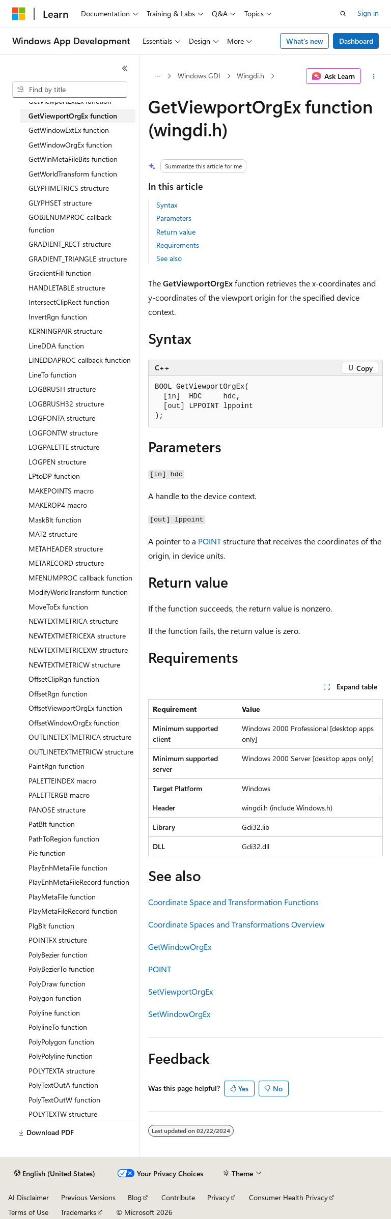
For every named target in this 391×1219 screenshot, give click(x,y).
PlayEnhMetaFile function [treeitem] (68, 868)
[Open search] (343, 14)
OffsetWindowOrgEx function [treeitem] (74, 723)
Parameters (173, 218)
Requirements (177, 245)
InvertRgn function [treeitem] (58, 317)
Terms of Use (28, 1212)
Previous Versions (88, 1197)
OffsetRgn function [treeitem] (58, 694)
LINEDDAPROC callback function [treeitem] (80, 360)
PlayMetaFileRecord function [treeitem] (73, 911)
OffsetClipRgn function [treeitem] (64, 679)
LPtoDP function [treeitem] (54, 476)
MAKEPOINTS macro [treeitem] (61, 491)
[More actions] (374, 76)
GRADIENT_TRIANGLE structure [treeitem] (78, 259)
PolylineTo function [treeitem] (58, 1027)
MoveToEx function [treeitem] (58, 607)
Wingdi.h (250, 75)
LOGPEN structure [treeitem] (57, 462)
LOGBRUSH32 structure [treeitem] (66, 404)
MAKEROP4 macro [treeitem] (58, 505)
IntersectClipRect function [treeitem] (69, 302)
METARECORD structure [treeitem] (66, 563)
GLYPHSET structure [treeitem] (60, 203)
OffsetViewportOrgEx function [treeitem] (75, 708)
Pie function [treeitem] (47, 853)
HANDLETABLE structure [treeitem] (67, 288)
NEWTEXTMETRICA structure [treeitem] (73, 621)
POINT (209, 541)
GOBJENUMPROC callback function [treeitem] (70, 223)
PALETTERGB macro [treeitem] (59, 795)
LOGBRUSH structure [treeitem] (62, 389)
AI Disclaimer (28, 1197)
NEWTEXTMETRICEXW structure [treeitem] (78, 650)
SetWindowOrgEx (179, 1013)
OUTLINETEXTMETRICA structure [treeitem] (80, 737)
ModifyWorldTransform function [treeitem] (78, 592)
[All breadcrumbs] (157, 76)
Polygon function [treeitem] (55, 998)
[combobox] (69, 89)
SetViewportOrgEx (180, 991)
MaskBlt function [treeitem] (55, 520)
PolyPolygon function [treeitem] (61, 1042)
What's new (304, 41)
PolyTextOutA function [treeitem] (63, 1085)
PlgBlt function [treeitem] (51, 926)
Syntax (166, 205)
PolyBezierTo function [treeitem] (62, 969)
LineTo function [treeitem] (52, 375)
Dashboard (356, 41)
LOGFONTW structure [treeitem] (63, 433)
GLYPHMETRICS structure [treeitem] (69, 188)
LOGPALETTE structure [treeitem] (64, 447)
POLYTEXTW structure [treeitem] (63, 1114)
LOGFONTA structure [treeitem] (62, 418)
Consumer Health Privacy (288, 1197)
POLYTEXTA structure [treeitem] (62, 1071)
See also (169, 258)
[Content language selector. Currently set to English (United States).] (54, 1174)
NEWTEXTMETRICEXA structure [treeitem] (77, 636)
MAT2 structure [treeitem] (53, 534)
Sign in (368, 13)
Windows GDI (199, 75)
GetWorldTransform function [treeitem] (73, 174)
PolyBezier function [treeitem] (58, 955)
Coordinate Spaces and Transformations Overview (236, 924)
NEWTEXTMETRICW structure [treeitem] (74, 665)
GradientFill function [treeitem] (60, 273)
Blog (135, 1197)
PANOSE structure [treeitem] (57, 810)
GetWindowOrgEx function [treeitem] (70, 145)
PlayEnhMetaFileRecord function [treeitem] (79, 882)
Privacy (218, 1197)
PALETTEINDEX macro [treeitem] (62, 781)
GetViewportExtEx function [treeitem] (70, 101)
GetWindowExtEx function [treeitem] (69, 130)
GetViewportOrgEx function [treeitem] (73, 116)
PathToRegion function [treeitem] (64, 839)
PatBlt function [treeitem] (52, 824)
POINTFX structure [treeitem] (58, 940)
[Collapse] (124, 68)
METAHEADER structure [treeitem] (66, 549)
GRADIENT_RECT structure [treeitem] (70, 244)
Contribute (178, 1197)
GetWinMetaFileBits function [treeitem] (73, 159)
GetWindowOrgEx (179, 946)
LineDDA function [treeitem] (56, 346)
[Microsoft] (18, 13)
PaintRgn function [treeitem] (57, 766)
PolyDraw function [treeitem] (57, 984)
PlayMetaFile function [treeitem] (62, 897)
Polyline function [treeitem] (54, 1013)
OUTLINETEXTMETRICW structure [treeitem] (81, 752)
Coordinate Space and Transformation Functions (233, 901)
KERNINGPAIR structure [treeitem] (65, 331)
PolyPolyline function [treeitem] (61, 1056)
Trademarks (78, 1212)
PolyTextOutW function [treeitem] (64, 1100)
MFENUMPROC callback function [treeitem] (80, 578)
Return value (176, 232)
